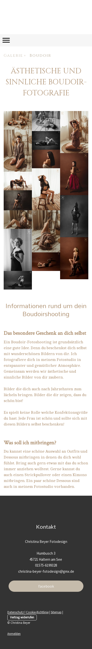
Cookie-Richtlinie (37, 612)
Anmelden (14, 634)
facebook (46, 586)
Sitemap (56, 612)
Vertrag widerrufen (22, 617)
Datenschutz (15, 612)
